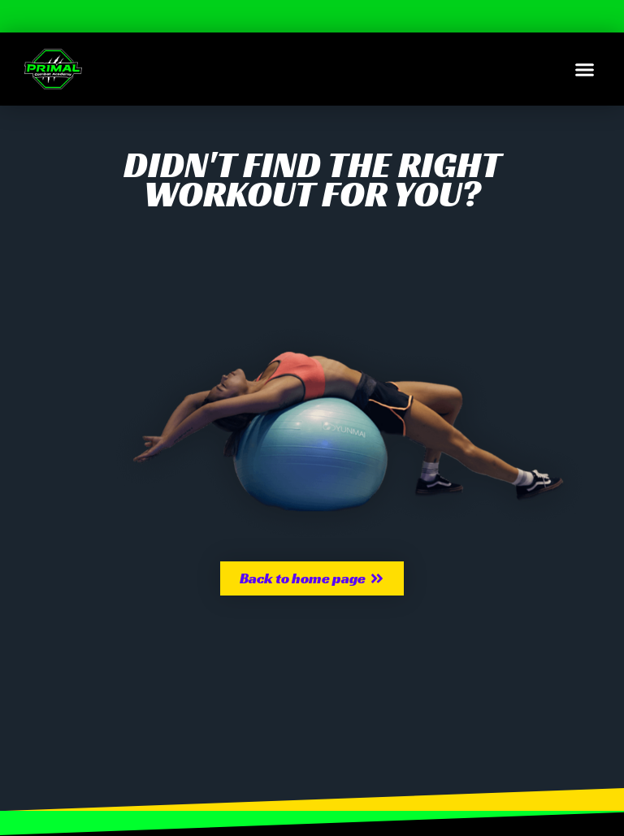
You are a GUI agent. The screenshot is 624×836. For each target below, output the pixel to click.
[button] (585, 69)
